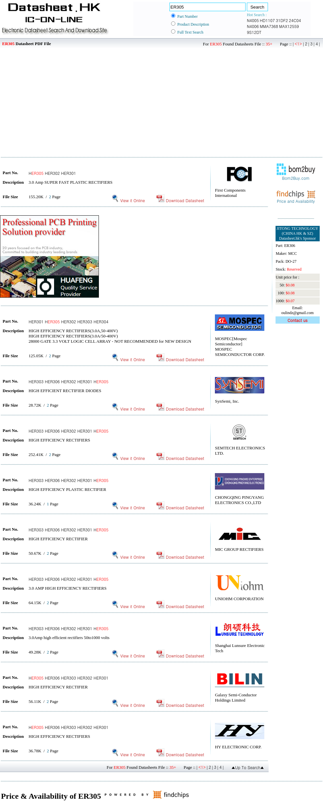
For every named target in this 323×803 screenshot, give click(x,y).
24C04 (295, 20)
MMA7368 (269, 26)
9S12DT (254, 32)
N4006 (253, 26)
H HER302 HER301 (52, 173)
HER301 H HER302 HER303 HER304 (68, 321)
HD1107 (267, 20)
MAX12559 (289, 26)
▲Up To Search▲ (247, 767)
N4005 (253, 20)
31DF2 (282, 20)
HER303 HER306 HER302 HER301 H (68, 381)
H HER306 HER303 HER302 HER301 (68, 678)
